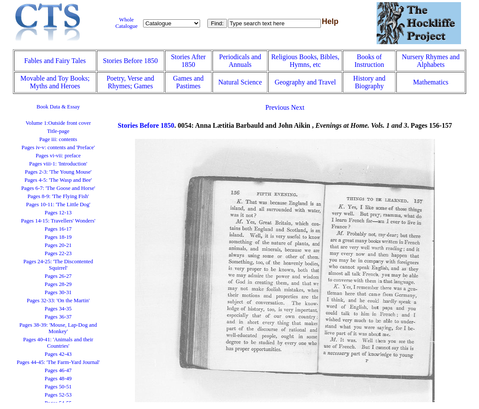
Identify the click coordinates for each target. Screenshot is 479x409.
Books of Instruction (369, 60)
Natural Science (240, 82)
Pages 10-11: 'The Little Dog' (58, 204)
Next (297, 107)
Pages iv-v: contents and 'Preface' (58, 147)
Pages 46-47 (58, 370)
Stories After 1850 (188, 60)
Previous (277, 107)
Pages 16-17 (58, 229)
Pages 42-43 (58, 354)
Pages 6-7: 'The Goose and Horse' (58, 188)
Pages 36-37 (58, 317)
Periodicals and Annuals (240, 60)
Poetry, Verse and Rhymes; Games (130, 82)
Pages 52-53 (58, 395)
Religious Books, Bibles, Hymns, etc (305, 60)
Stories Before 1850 (130, 60)
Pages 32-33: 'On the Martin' (58, 301)
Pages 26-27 (58, 276)
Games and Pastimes (188, 82)
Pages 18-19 (58, 237)
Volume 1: (58, 123)
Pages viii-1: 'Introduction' (58, 164)
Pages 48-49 (58, 379)
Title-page (58, 131)
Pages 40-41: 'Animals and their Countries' (58, 343)
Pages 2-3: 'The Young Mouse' (58, 172)
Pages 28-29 (58, 284)
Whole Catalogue (126, 23)
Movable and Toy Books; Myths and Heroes (55, 82)
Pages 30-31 (58, 292)
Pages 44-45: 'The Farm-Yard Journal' (58, 362)
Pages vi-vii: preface (58, 156)
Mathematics (431, 82)
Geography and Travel (305, 82)
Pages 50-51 (58, 387)
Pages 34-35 (58, 309)
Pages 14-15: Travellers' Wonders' (58, 221)
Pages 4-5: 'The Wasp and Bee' (58, 180)
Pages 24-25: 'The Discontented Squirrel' (58, 265)
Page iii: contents (58, 139)
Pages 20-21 (58, 245)
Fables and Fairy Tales (55, 60)
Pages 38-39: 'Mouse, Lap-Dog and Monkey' (58, 328)
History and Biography (369, 82)
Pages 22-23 (58, 253)
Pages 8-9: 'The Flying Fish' (58, 196)
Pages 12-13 (58, 213)
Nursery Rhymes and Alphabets (431, 60)
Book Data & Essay (58, 107)
